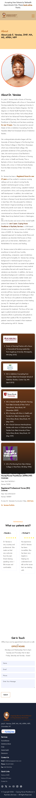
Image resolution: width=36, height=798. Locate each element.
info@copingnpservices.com (13, 764)
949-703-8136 (8, 770)
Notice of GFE (5, 778)
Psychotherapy (5, 744)
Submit (5, 695)
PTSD (2, 750)
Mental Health (5, 753)
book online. (27, 5)
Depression (4, 756)
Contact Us (4, 784)
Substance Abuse (6, 747)
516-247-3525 (9, 767)
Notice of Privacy (6, 781)
